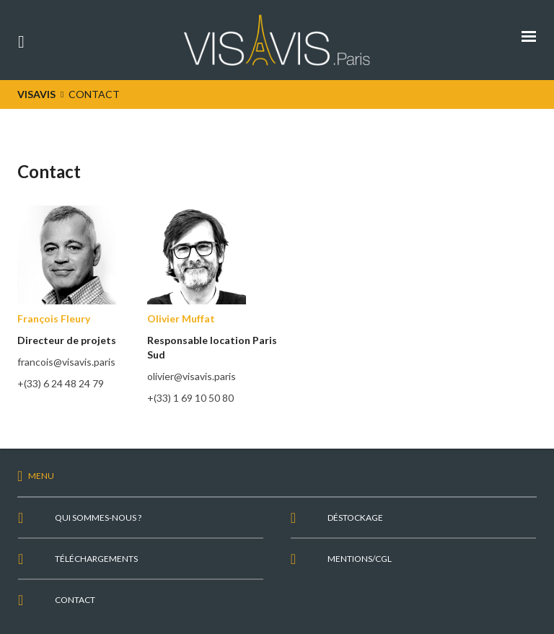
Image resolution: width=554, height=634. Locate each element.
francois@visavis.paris (66, 362)
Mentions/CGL (359, 558)
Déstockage (355, 517)
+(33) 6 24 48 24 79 (60, 383)
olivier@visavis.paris (191, 376)
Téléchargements (96, 558)
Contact (75, 599)
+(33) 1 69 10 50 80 (190, 398)
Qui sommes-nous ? (98, 517)
